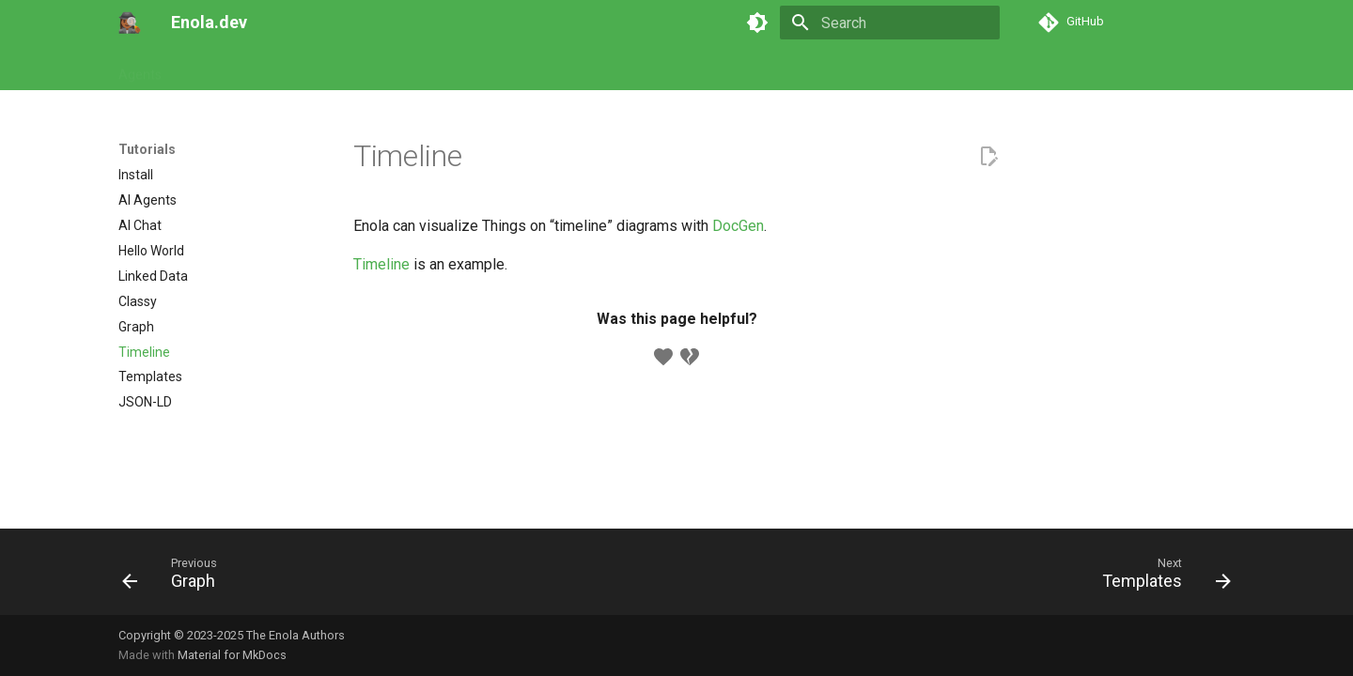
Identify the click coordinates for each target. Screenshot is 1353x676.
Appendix (612, 68)
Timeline (381, 264)
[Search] (890, 22)
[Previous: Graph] (175, 577)
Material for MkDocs (232, 655)
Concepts (444, 68)
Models (372, 68)
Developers (528, 68)
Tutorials (210, 68)
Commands (293, 68)
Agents (140, 68)
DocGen (738, 226)
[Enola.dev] (129, 22)
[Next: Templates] (1160, 577)
